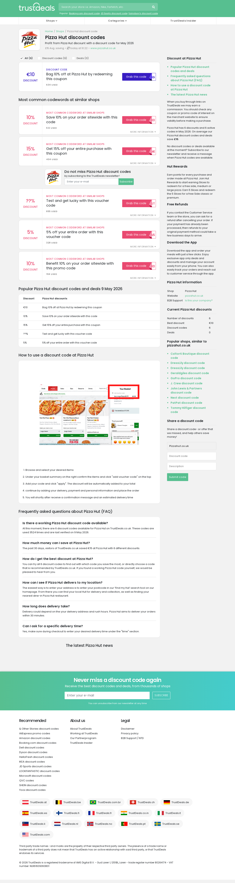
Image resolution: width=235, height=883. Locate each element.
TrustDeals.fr (104, 816)
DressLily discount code (188, 363)
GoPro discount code (186, 378)
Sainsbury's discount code (143, 13)
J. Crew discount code (186, 383)
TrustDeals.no (103, 827)
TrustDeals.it (173, 816)
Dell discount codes (31, 751)
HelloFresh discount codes (36, 760)
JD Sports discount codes (35, 770)
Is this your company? (199, 300)
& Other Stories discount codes (39, 732)
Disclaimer (128, 732)
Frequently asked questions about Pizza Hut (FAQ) (191, 78)
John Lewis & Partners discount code (186, 390)
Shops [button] (50, 21)
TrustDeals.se (170, 827)
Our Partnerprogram (83, 741)
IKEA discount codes (32, 765)
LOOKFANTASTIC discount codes (39, 774)
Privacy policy (129, 737)
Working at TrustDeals (84, 737)
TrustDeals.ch (146, 805)
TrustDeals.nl (70, 827)
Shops (60, 31)
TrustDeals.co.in (139, 816)
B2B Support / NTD (132, 741)
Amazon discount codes (34, 741)
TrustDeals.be (72, 805)
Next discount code (185, 398)
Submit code (177, 477)
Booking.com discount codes (37, 746)
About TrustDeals (81, 732)
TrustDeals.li (37, 827)
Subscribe (126, 183)
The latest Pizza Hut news (189, 95)
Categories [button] (116, 21)
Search (154, 7)
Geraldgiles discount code (190, 373)
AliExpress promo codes (34, 737)
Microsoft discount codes (35, 779)
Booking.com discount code (84, 13)
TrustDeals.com (40, 838)
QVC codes (26, 784)
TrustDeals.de (180, 805)
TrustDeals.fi (71, 816)
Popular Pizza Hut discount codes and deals (190, 69)
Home (49, 31)
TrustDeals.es (38, 816)
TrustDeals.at (38, 805)
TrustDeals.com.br (109, 805)
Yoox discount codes (32, 793)
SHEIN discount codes (33, 788)
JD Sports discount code (114, 13)
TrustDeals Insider (183, 21)
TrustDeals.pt (137, 827)
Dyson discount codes (33, 755)
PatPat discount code (186, 403)
